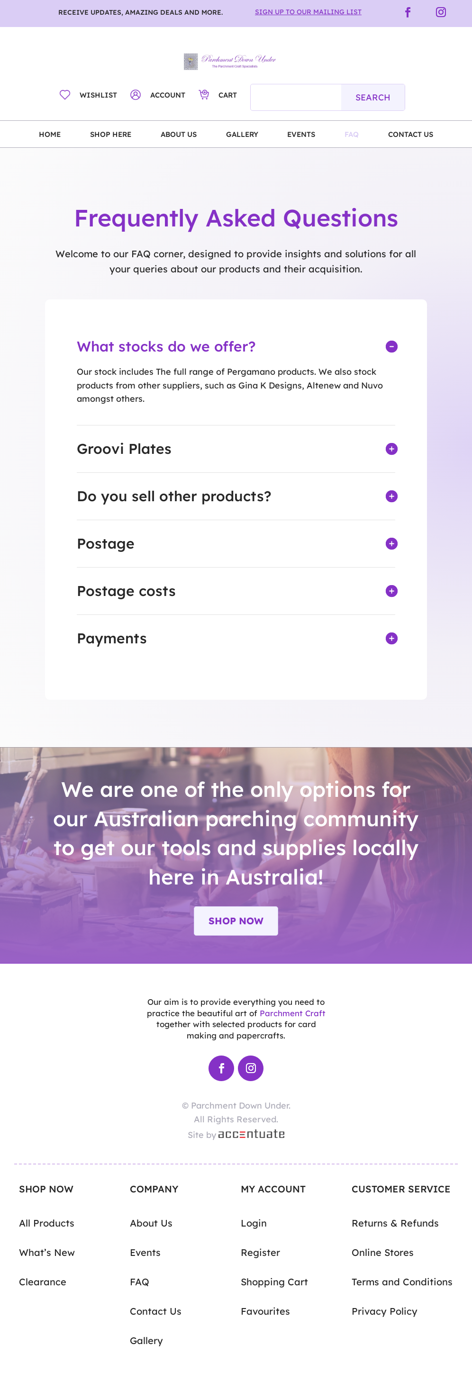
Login (254, 1223)
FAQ (352, 134)
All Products (46, 1223)
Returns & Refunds (395, 1223)
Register (260, 1252)
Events (301, 134)
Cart (227, 94)
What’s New (47, 1252)
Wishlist (98, 94)
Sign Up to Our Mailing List (308, 12)
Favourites (265, 1311)
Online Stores (383, 1252)
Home (50, 134)
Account (167, 94)
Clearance (42, 1282)
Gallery (242, 134)
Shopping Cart (274, 1282)
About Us (179, 134)
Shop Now (236, 921)
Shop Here (110, 134)
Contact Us (410, 134)
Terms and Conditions (402, 1282)
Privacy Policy (385, 1311)
